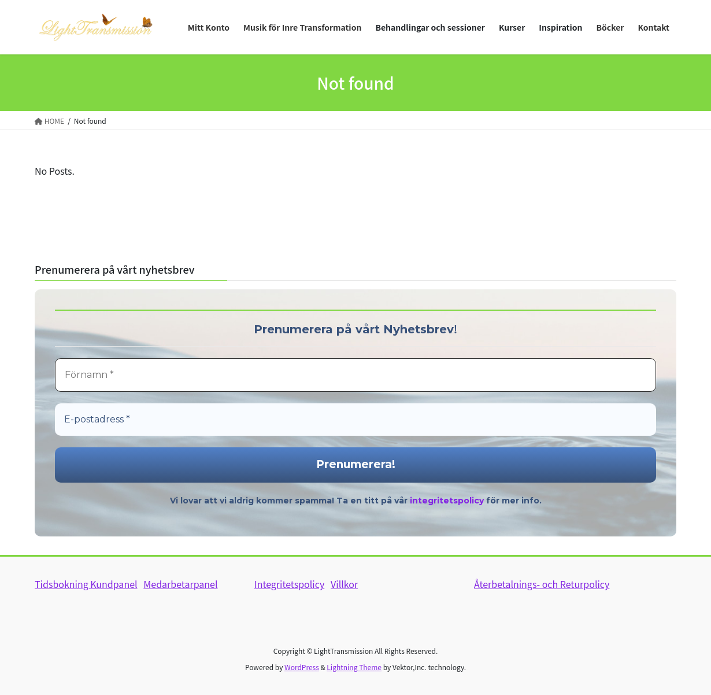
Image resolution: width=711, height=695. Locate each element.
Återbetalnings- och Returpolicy (541, 584)
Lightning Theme (354, 667)
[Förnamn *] (355, 375)
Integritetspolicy (289, 584)
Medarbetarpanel (180, 584)
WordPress (301, 667)
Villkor (344, 584)
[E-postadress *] (355, 419)
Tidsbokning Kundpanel (86, 584)
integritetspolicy (447, 500)
